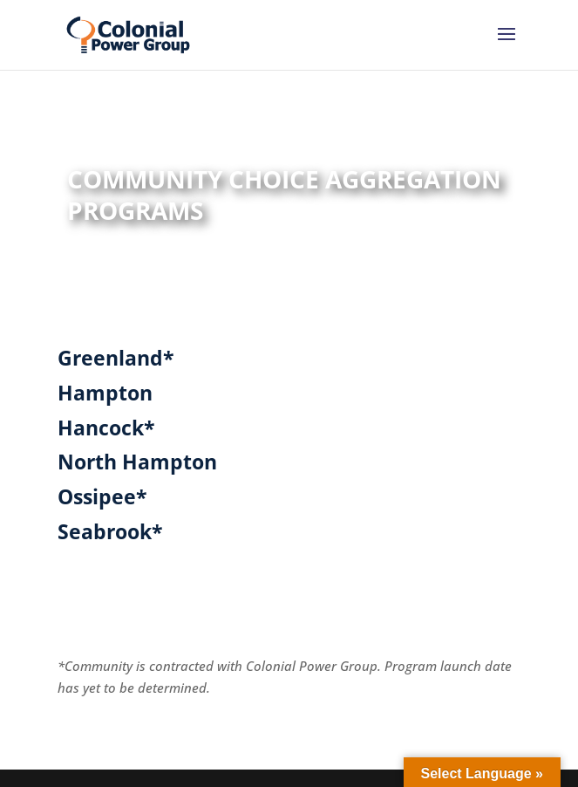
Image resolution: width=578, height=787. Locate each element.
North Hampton (137, 462)
